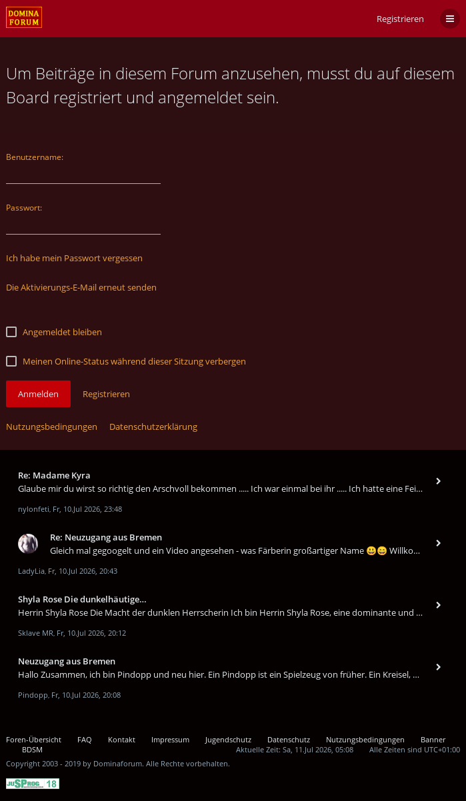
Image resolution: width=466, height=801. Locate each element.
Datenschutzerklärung (153, 426)
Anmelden (38, 394)
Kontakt (121, 739)
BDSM (32, 749)
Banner (433, 739)
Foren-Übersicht (33, 739)
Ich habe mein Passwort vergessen (74, 258)
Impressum (170, 739)
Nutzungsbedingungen (51, 426)
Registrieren (400, 19)
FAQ (84, 739)
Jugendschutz (228, 739)
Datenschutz (288, 739)
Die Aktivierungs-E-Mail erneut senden (81, 287)
